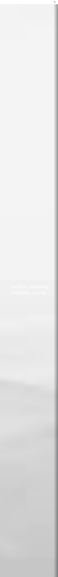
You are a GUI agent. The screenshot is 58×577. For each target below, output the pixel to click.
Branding (29, 286)
